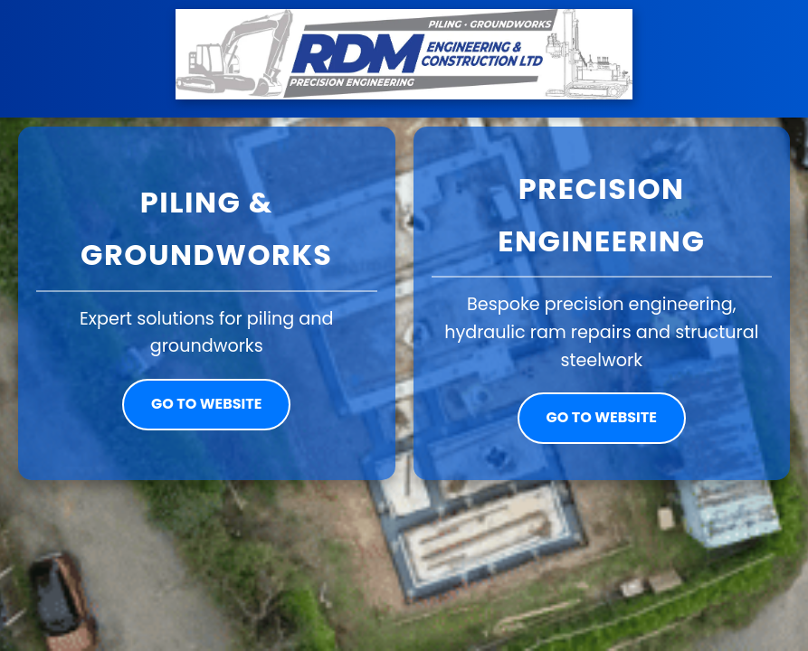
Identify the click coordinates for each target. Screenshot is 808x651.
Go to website (206, 403)
